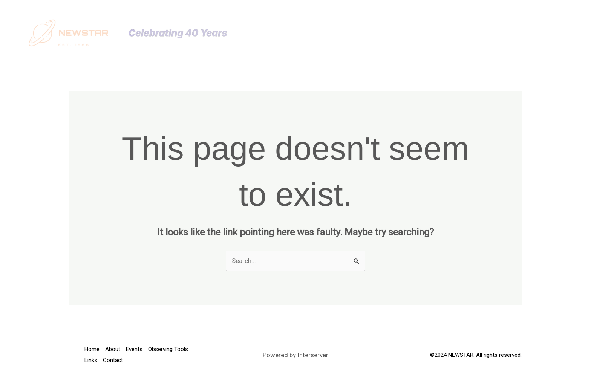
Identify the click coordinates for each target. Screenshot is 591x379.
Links (487, 33)
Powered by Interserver (295, 355)
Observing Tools (435, 32)
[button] (387, 32)
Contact (523, 33)
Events (376, 32)
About (338, 33)
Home (306, 33)
